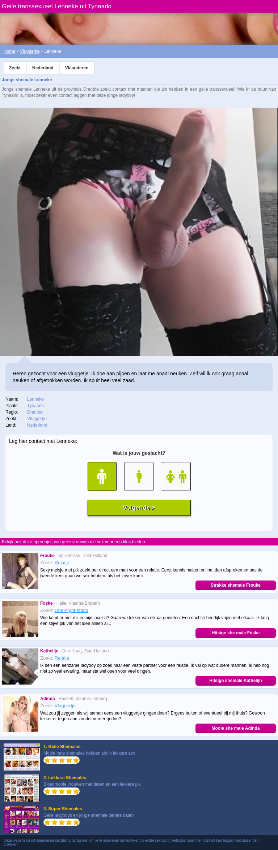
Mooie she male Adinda (236, 728)
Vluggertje (29, 51)
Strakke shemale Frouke (236, 585)
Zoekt (15, 67)
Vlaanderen (77, 67)
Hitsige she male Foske (236, 632)
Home (9, 51)
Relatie (62, 562)
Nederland (43, 67)
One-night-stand (71, 610)
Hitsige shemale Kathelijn (235, 680)
